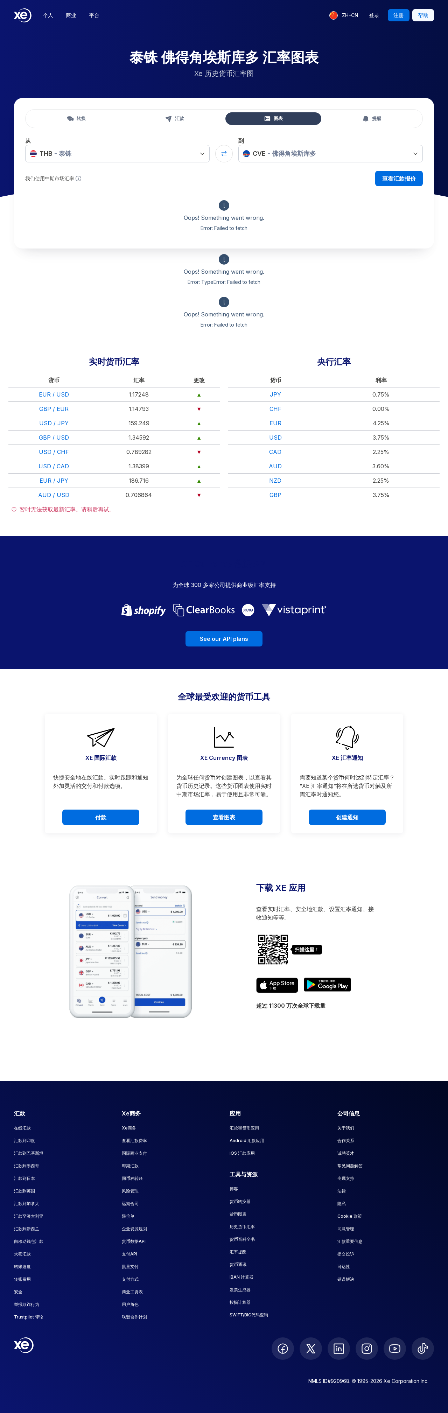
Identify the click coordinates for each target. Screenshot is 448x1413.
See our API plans (224, 638)
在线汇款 (22, 1128)
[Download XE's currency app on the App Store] (277, 985)
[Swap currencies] (224, 153)
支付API (129, 1254)
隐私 (341, 1203)
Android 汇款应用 (247, 1140)
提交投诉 (345, 1254)
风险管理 (130, 1191)
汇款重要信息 (350, 1241)
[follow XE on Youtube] (395, 1348)
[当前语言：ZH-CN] (343, 15)
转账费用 (22, 1279)
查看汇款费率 (134, 1140)
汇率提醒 (238, 1251)
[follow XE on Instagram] (367, 1348)
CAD (275, 451)
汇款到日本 (24, 1178)
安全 (18, 1291)
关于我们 (345, 1128)
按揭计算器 (240, 1302)
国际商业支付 (134, 1153)
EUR (275, 423)
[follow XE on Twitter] (311, 1348)
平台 (94, 15)
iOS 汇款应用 (242, 1153)
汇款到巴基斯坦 (28, 1153)
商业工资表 (132, 1291)
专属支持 (345, 1178)
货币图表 (238, 1214)
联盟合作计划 (134, 1317)
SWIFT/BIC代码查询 (249, 1314)
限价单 (128, 1216)
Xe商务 (129, 1128)
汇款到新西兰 (26, 1228)
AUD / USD (53, 494)
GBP (275, 494)
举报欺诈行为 (26, 1304)
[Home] (22, 15)
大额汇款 (22, 1254)
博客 (234, 1188)
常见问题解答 (350, 1165)
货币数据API (134, 1241)
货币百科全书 (242, 1239)
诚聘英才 (345, 1153)
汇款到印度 (24, 1140)
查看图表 (224, 817)
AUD (275, 466)
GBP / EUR (54, 408)
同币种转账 (132, 1178)
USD (275, 437)
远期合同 (130, 1203)
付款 (100, 817)
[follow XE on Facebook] (283, 1348)
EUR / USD (54, 394)
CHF (275, 408)
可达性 (343, 1266)
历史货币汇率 (242, 1226)
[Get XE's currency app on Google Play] (327, 985)
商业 (71, 15)
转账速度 (22, 1266)
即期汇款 (130, 1165)
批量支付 (130, 1266)
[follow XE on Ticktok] (423, 1348)
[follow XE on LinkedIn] (339, 1348)
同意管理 (345, 1228)
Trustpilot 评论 (28, 1317)
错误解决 (345, 1279)
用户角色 (130, 1304)
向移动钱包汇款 (28, 1241)
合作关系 (345, 1140)
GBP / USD (54, 437)
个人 (48, 15)
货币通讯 (238, 1264)
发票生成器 (240, 1289)
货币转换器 (240, 1201)
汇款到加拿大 (26, 1203)
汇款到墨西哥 (26, 1165)
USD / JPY (54, 423)
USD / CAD (53, 466)
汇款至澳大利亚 (28, 1216)
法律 (341, 1191)
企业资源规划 (134, 1228)
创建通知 (347, 817)
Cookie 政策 (349, 1216)
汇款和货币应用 (244, 1128)
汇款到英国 (24, 1191)
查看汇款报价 (399, 178)
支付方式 (130, 1279)
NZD (275, 480)
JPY (275, 394)
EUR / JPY (54, 480)
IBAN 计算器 (241, 1277)
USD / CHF (54, 451)
